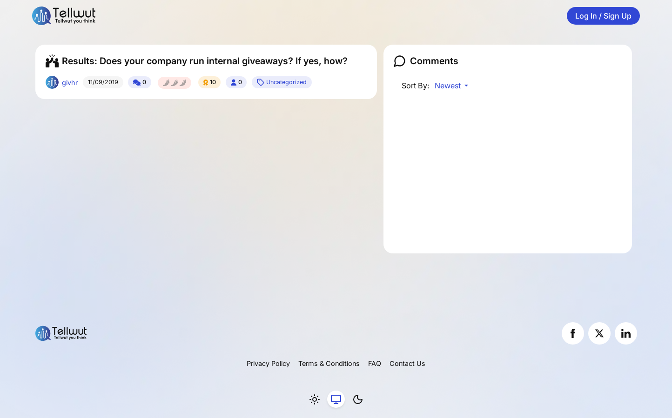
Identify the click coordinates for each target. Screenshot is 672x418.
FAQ (374, 363)
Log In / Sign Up (603, 15)
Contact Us (407, 363)
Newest (449, 85)
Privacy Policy (268, 363)
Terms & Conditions (329, 363)
